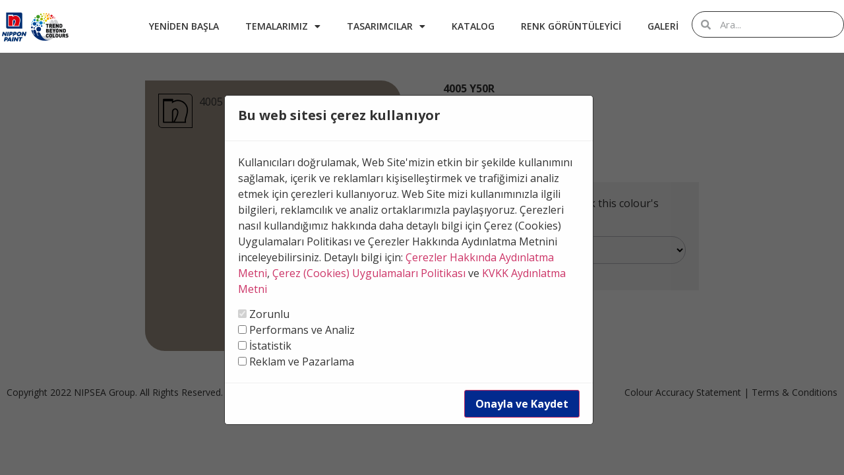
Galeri (663, 26)
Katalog (473, 26)
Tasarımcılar (386, 26)
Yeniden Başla (184, 26)
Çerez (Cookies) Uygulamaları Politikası (369, 273)
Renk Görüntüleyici (571, 26)
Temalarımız (282, 26)
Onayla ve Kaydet (521, 403)
